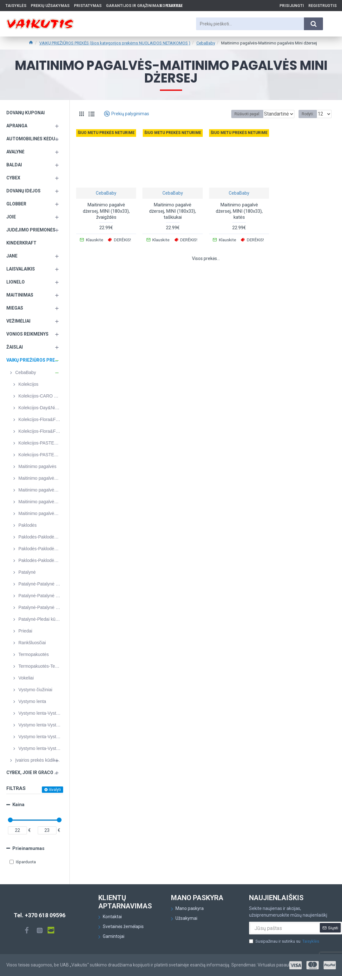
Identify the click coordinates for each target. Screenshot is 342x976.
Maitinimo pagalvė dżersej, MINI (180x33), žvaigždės (106, 211)
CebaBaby (205, 43)
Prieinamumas (28, 848)
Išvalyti (55, 789)
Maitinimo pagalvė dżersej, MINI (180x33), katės (239, 211)
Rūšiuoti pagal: (234, 114)
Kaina (18, 804)
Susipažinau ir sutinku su (284, 941)
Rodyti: (310, 114)
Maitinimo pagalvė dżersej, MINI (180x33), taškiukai (172, 211)
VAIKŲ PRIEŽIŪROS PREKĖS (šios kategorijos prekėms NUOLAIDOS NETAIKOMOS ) (114, 43)
